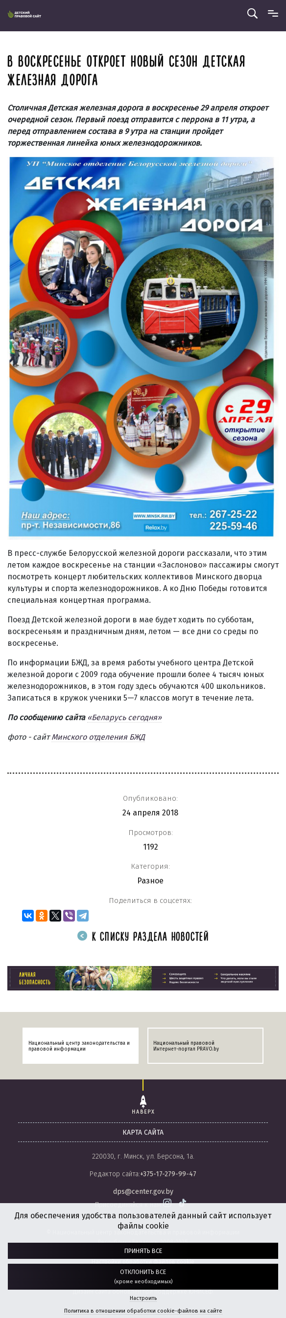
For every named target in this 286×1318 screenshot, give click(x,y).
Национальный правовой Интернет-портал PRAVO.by (186, 1046)
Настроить (143, 1298)
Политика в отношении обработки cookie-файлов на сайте (143, 1311)
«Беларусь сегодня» (124, 717)
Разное (150, 880)
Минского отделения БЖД (98, 737)
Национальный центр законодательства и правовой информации (79, 1046)
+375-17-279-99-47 (168, 1174)
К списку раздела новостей (143, 937)
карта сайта (143, 1132)
